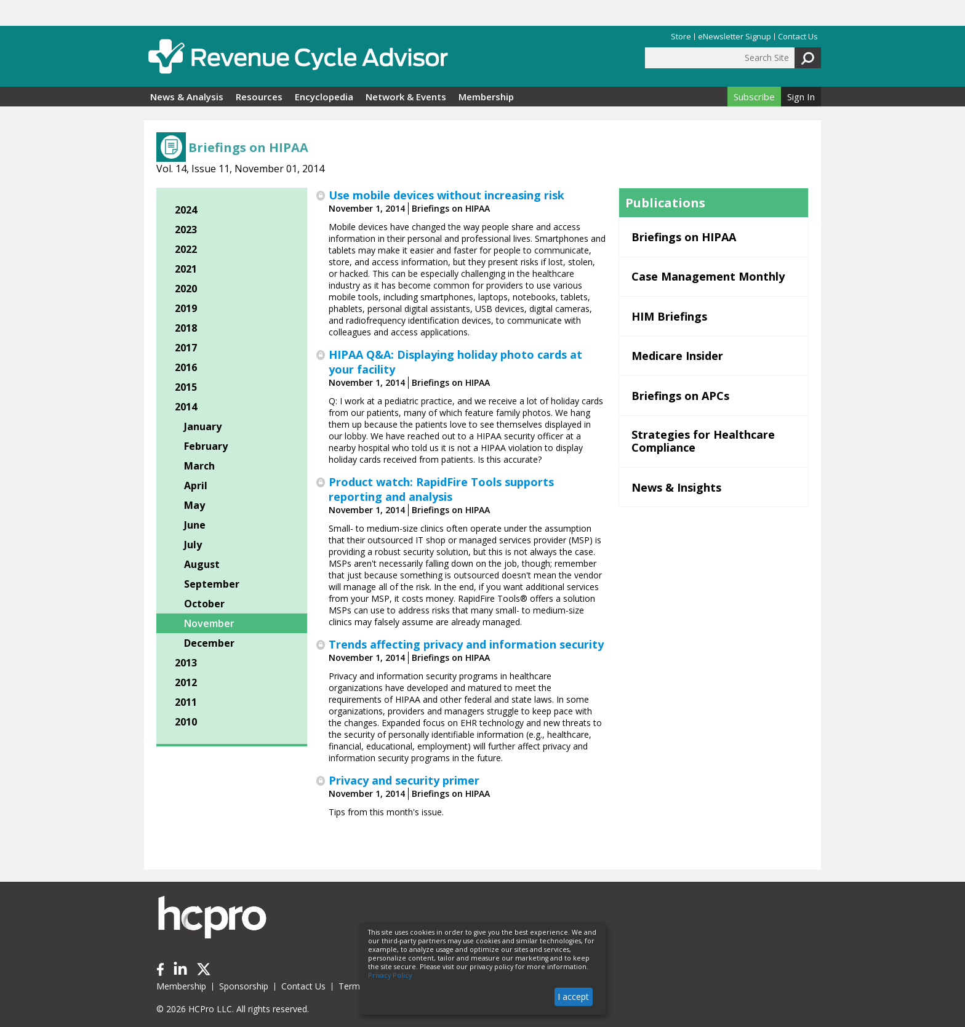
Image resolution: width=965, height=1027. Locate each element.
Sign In (801, 96)
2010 (186, 722)
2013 (186, 662)
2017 (186, 347)
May (194, 505)
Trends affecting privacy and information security (466, 644)
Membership (486, 96)
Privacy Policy (390, 975)
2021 (186, 269)
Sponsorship (243, 986)
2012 (186, 682)
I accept (573, 996)
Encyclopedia (324, 96)
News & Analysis (186, 96)
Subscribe (754, 96)
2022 (186, 249)
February (206, 446)
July (193, 544)
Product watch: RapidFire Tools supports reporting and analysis (441, 489)
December (209, 643)
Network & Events (406, 96)
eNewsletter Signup (734, 36)
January (203, 426)
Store (681, 36)
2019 (186, 308)
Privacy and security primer (404, 780)
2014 (186, 407)
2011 (186, 702)
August (202, 564)
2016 (186, 367)
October (204, 603)
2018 (186, 328)
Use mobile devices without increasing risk (446, 195)
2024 (186, 210)
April (195, 485)
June (195, 525)
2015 (186, 387)
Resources (259, 96)
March (199, 466)
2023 (186, 229)
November (209, 623)
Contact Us (798, 36)
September (211, 584)
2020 (186, 288)
